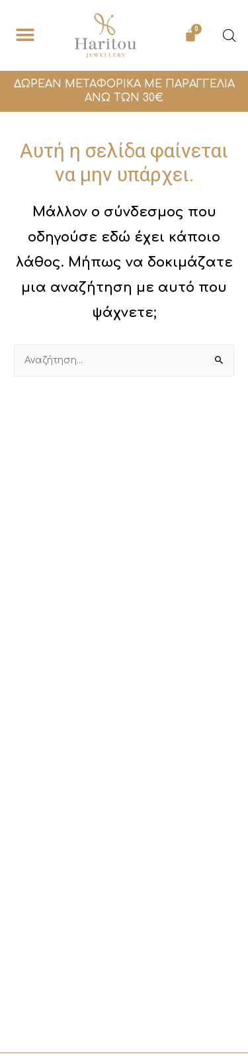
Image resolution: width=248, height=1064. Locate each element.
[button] (25, 35)
